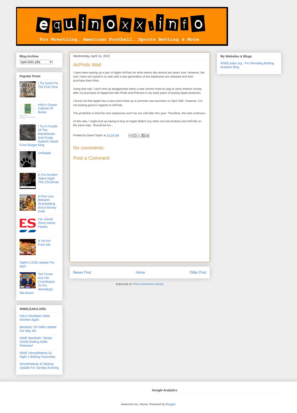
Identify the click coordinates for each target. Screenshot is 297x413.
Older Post (198, 272)
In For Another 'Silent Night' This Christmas (48, 178)
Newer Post (82, 272)
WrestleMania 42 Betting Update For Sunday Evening (39, 365)
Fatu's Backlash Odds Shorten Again (35, 317)
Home (140, 272)
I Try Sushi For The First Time (48, 85)
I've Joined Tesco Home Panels (46, 223)
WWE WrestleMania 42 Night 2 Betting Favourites (38, 354)
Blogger (170, 404)
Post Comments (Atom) (148, 284)
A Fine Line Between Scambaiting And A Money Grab (47, 204)
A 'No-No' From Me (44, 242)
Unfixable (44, 153)
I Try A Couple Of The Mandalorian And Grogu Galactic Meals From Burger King (39, 135)
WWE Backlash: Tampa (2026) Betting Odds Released (36, 341)
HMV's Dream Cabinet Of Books (47, 108)
